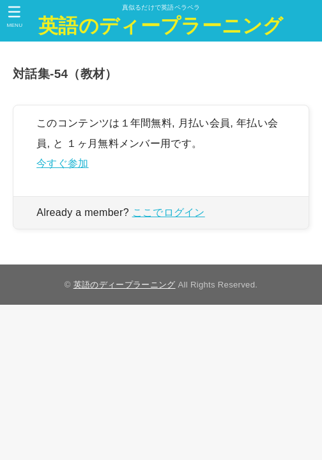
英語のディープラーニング (161, 26)
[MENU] (14, 16)
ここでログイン (168, 212)
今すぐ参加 (62, 163)
